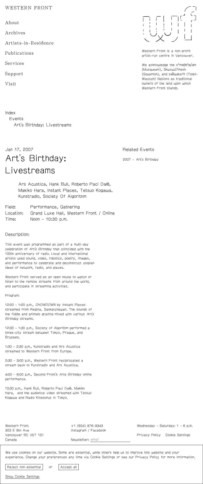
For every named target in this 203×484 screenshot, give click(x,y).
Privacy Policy (149, 435)
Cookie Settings (177, 435)
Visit (11, 84)
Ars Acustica (32, 184)
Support (14, 73)
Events (16, 119)
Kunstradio (28, 196)
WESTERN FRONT (29, 8)
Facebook (98, 430)
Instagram (78, 430)
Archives (15, 33)
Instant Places (61, 190)
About (12, 22)
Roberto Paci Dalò (90, 184)
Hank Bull (58, 184)
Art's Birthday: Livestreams (42, 125)
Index (10, 113)
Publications (19, 53)
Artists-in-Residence (29, 43)
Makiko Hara (31, 190)
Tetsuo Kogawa (95, 190)
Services (14, 63)
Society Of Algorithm (64, 196)
